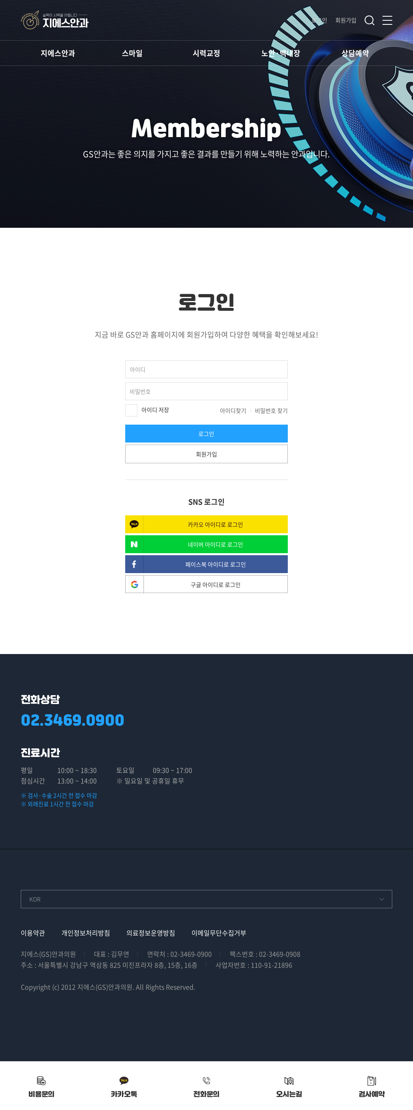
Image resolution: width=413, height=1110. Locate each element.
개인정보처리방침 (85, 933)
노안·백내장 (280, 53)
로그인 (319, 20)
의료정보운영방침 (150, 933)
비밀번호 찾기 (271, 410)
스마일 (132, 53)
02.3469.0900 (72, 720)
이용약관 (33, 933)
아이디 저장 (147, 410)
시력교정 (206, 53)
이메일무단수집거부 (218, 933)
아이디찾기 (233, 410)
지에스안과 (58, 53)
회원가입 (345, 20)
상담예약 (355, 53)
